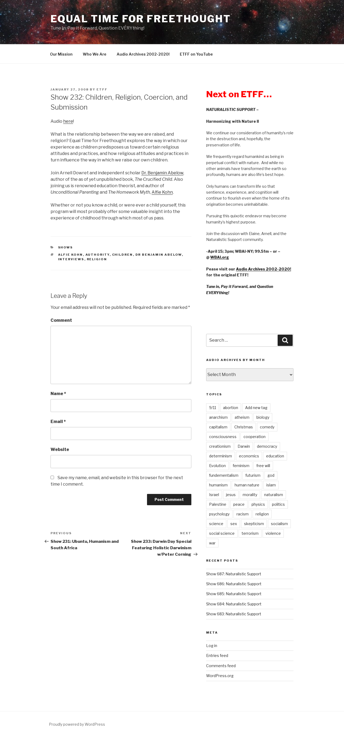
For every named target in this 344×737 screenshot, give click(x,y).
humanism (218, 485)
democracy (267, 446)
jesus (231, 494)
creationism (220, 446)
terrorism (250, 533)
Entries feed (217, 655)
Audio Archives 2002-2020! (143, 54)
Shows (65, 247)
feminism (241, 465)
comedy (267, 427)
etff (102, 89)
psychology (219, 514)
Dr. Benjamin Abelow (162, 172)
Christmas (243, 427)
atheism (242, 417)
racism (242, 514)
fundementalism (223, 475)
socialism (279, 523)
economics (249, 456)
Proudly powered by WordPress (77, 724)
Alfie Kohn (162, 192)
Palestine (217, 504)
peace (239, 504)
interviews (71, 259)
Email (58, 421)
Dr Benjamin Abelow (158, 254)
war (212, 543)
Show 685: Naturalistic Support (233, 593)
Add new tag (256, 407)
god (270, 475)
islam (271, 485)
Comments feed (221, 665)
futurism (252, 475)
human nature (247, 485)
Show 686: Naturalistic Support (233, 583)
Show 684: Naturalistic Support (233, 604)
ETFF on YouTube (196, 54)
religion (97, 259)
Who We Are (94, 54)
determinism (220, 456)
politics (278, 504)
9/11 (212, 407)
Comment (61, 320)
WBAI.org (219, 257)
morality (250, 494)
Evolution (217, 465)
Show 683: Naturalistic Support (233, 614)
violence (273, 533)
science (216, 523)
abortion (230, 407)
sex (233, 523)
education (275, 456)
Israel (214, 494)
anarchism (218, 417)
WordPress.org (220, 675)
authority (97, 254)
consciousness (222, 436)
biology (262, 417)
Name (58, 393)
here (68, 121)
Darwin (244, 446)
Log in (211, 645)
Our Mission (61, 54)
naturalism (273, 494)
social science (222, 533)
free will (263, 465)
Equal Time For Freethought (141, 19)
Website (60, 449)
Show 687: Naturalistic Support (233, 574)
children (122, 254)
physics (258, 504)
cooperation (254, 436)
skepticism (254, 523)
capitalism (218, 427)
